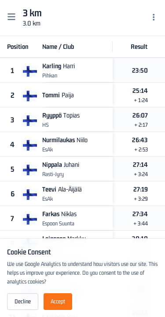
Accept (58, 301)
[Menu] (153, 18)
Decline (23, 301)
